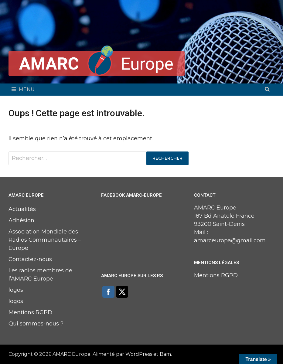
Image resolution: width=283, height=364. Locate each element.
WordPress (138, 354)
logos (16, 290)
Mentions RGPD (30, 312)
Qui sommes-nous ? (36, 323)
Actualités (22, 209)
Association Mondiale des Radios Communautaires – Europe (45, 239)
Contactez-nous (30, 259)
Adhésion (21, 220)
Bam (165, 354)
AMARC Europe (71, 354)
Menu (23, 89)
